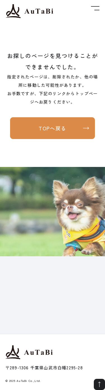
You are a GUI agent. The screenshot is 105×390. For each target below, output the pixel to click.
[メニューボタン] (95, 6)
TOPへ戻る (52, 128)
